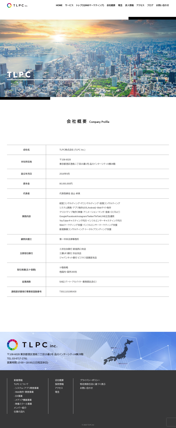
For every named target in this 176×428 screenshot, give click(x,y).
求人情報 (129, 5)
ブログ (150, 5)
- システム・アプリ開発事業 (26, 388)
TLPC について (21, 384)
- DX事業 (18, 396)
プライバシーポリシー (90, 380)
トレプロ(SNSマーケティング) (90, 5)
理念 (120, 5)
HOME (59, 5)
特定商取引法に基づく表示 (93, 384)
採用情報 (59, 384)
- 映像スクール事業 (23, 404)
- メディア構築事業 (23, 400)
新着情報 (18, 380)
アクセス (140, 5)
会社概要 (111, 5)
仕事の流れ (19, 412)
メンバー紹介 (20, 408)
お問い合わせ (162, 5)
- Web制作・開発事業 (24, 392)
